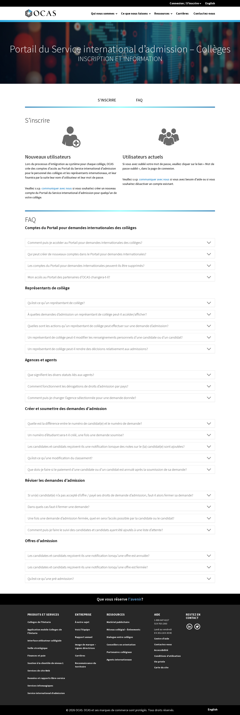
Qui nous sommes (102, 13)
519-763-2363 (160, 623)
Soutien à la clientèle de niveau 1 (45, 663)
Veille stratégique (38, 648)
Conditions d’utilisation (167, 655)
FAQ (139, 100)
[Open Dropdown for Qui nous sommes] (116, 13)
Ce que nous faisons (134, 13)
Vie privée (159, 661)
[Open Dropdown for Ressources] (172, 13)
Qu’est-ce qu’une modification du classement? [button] (119, 458)
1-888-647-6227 (161, 620)
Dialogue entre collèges (120, 637)
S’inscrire (107, 100)
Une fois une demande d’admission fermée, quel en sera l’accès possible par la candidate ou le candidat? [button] (119, 518)
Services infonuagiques (40, 685)
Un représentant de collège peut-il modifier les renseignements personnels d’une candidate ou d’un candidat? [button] (119, 337)
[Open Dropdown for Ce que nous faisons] (150, 13)
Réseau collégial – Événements (123, 629)
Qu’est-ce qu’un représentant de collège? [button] (119, 303)
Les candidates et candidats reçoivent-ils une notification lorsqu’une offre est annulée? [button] (119, 555)
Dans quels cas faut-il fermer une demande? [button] (119, 506)
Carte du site (161, 667)
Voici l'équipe (82, 629)
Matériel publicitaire (118, 622)
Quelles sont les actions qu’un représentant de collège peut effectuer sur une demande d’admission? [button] (119, 326)
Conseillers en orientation (121, 644)
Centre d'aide (161, 638)
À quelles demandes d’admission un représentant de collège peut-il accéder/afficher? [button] (119, 314)
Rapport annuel (83, 637)
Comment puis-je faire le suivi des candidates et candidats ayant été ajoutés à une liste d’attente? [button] (119, 530)
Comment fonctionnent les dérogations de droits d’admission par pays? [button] (119, 386)
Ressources (161, 13)
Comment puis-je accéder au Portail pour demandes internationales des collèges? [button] (119, 242)
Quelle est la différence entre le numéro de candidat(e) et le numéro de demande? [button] (119, 423)
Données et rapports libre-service (46, 678)
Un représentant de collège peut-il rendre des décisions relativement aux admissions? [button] (119, 349)
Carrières (182, 13)
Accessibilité (161, 650)
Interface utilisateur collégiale (45, 640)
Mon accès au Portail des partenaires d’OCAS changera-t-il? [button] (119, 277)
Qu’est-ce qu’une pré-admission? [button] (119, 578)
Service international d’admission (46, 693)
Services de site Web (39, 670)
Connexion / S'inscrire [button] (185, 3)
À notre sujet (82, 622)
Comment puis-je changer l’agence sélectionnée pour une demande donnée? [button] (119, 397)
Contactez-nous (204, 13)
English (210, 3)
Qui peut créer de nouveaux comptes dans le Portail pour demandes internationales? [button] (119, 254)
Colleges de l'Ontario (39, 622)
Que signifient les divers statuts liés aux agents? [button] (119, 374)
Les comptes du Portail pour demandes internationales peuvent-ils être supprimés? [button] (119, 265)
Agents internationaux (119, 659)
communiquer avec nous (57, 188)
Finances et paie (37, 655)
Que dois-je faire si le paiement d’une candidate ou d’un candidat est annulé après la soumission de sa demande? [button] (119, 469)
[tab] (120, 242)
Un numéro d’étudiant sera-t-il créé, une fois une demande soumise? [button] (119, 435)
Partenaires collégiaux (119, 652)
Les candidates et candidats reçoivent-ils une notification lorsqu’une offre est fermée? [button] (119, 567)
